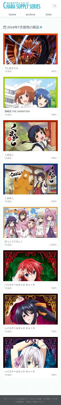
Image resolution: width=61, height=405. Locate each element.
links (49, 15)
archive (30, 15)
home (12, 15)
